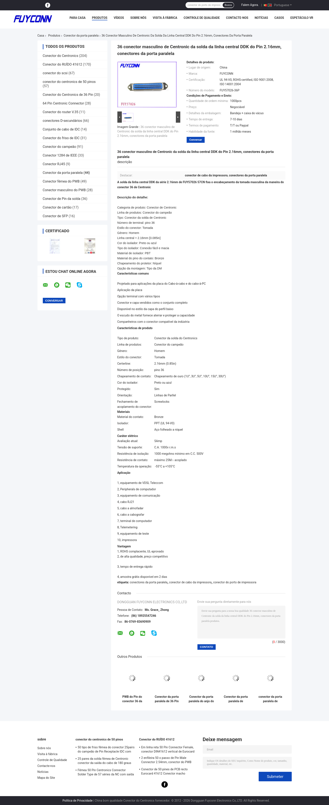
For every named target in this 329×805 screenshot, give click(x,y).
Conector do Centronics (60, 56)
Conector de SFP (55, 216)
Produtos (99, 17)
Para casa (77, 17)
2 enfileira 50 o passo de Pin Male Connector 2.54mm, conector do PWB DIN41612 (166, 760)
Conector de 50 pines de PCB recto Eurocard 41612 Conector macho (164, 771)
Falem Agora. (250, 5)
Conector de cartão (57, 207)
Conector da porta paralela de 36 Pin (167, 699)
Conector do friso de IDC (61, 138)
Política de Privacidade (77, 800)
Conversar (195, 139)
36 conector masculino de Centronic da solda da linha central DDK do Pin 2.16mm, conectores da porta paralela (147, 131)
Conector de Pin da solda (62, 199)
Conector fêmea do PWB (61, 181)
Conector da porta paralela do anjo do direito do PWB (201, 699)
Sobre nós (138, 17)
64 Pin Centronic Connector (63, 103)
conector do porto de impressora (234, 582)
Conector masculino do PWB (64, 190)
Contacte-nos (237, 17)
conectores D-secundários (62, 121)
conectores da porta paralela (148, 582)
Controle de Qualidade (202, 17)
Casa (40, 35)
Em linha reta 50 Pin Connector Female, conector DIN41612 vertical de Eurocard (167, 749)
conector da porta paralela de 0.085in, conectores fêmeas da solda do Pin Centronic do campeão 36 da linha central (270, 699)
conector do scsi (55, 73)
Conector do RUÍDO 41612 (62, 64)
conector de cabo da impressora (190, 582)
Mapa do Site (46, 777)
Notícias (261, 17)
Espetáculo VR (301, 17)
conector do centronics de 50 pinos (69, 82)
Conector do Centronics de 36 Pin (68, 95)
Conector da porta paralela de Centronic (236, 699)
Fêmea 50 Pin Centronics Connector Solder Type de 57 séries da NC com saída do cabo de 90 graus (106, 772)
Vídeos (119, 17)
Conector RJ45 (54, 164)
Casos (279, 17)
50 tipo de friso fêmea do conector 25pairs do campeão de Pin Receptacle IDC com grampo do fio (106, 750)
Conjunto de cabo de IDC (61, 129)
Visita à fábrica (165, 17)
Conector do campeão (59, 147)
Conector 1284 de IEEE (60, 155)
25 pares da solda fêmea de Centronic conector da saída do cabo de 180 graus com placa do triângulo (104, 761)
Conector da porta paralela (81, 35)
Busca (228, 5)
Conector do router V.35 (60, 112)
